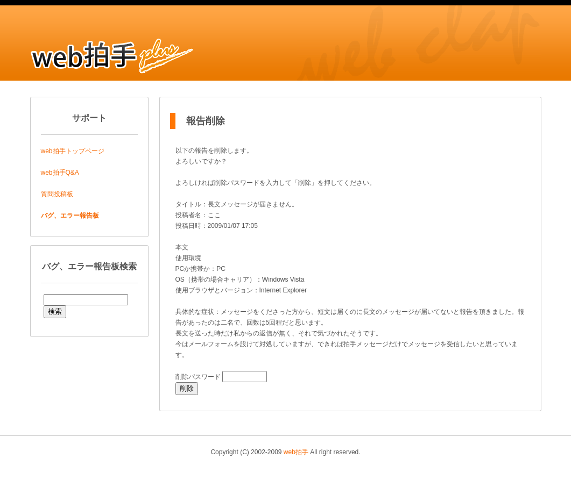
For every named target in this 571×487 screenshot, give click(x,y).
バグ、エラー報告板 (70, 215)
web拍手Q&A (60, 172)
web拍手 (296, 452)
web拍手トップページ (72, 151)
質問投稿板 (57, 194)
